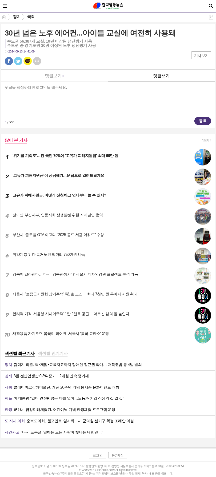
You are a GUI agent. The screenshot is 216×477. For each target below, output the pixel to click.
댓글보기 (54, 75)
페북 (9, 61)
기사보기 (201, 56)
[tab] (19, 354)
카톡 (28, 61)
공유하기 (211, 17)
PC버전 (118, 455)
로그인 (97, 455)
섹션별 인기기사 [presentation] (53, 353)
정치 (17, 17)
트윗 (18, 61)
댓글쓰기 (161, 75)
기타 (37, 61)
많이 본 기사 (16, 140)
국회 (31, 17)
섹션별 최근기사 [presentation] (20, 353)
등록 (203, 121)
